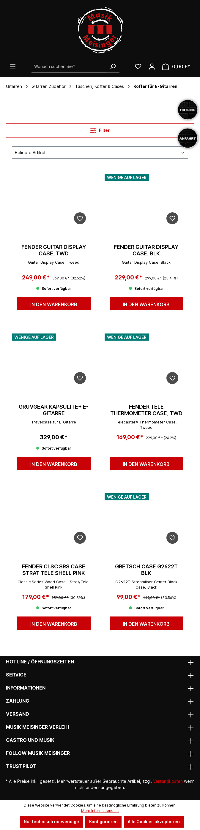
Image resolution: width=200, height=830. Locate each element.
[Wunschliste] (138, 66)
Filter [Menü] (100, 129)
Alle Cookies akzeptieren (154, 821)
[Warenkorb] (176, 66)
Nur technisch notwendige (51, 821)
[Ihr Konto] (152, 66)
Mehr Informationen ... (100, 810)
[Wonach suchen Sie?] (69, 66)
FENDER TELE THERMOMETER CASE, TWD (146, 410)
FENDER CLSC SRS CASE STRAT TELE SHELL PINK (53, 569)
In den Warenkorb (53, 304)
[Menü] (13, 66)
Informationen (25, 688)
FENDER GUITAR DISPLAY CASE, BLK (146, 250)
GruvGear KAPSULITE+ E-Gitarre (54, 410)
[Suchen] (112, 66)
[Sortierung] (100, 152)
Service (16, 675)
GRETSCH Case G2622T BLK (146, 569)
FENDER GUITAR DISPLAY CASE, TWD (53, 250)
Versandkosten (168, 781)
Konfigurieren (103, 821)
